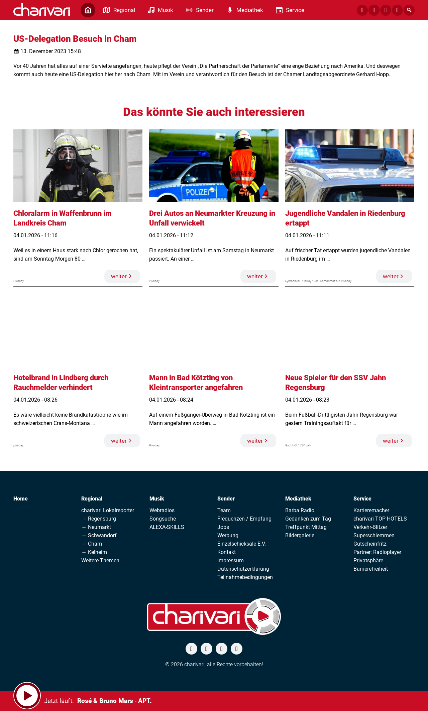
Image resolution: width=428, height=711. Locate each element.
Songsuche (162, 519)
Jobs (223, 527)
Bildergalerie (299, 535)
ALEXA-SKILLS (166, 527)
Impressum (230, 560)
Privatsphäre (368, 560)
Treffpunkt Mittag (306, 527)
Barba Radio (299, 510)
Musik (156, 498)
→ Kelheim (94, 552)
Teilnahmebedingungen (245, 577)
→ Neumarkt (96, 527)
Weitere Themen (100, 560)
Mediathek (298, 498)
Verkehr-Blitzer (370, 527)
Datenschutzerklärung (243, 569)
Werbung (227, 535)
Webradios (162, 510)
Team (224, 510)
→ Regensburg (98, 519)
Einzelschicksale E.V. (241, 544)
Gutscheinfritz (370, 544)
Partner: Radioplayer (377, 552)
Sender (226, 498)
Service (362, 498)
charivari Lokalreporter (107, 510)
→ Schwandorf (99, 535)
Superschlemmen (374, 535)
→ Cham (91, 544)
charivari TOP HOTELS (380, 519)
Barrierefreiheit (370, 569)
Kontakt (226, 552)
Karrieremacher (371, 510)
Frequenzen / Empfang (244, 519)
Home (20, 498)
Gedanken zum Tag (308, 519)
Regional (91, 498)
